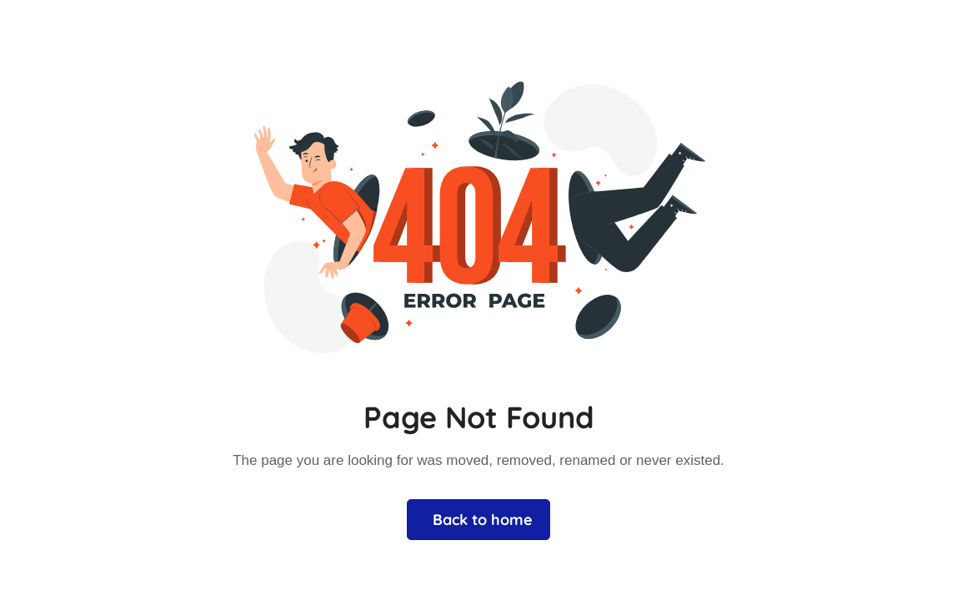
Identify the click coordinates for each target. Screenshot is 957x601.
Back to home (483, 519)
